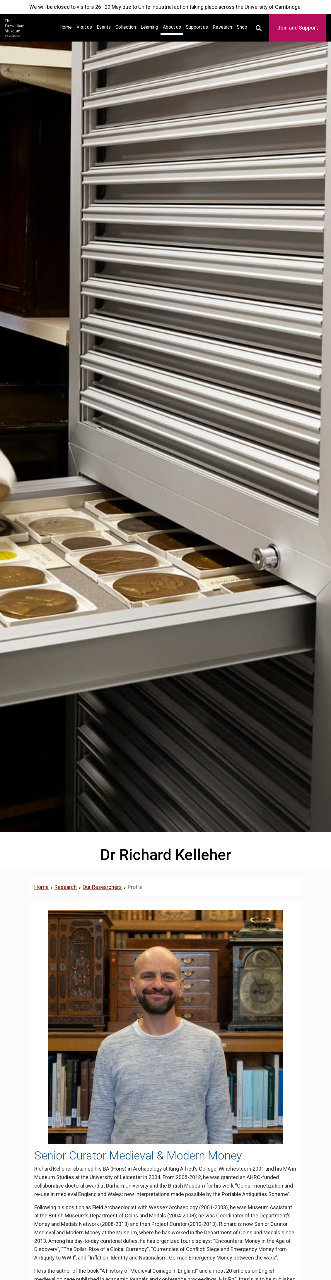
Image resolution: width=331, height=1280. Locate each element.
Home (66, 26)
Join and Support (297, 28)
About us (172, 27)
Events (104, 27)
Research (222, 27)
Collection (125, 27)
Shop (242, 27)
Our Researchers (102, 887)
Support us (197, 27)
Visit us (84, 27)
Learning (149, 27)
